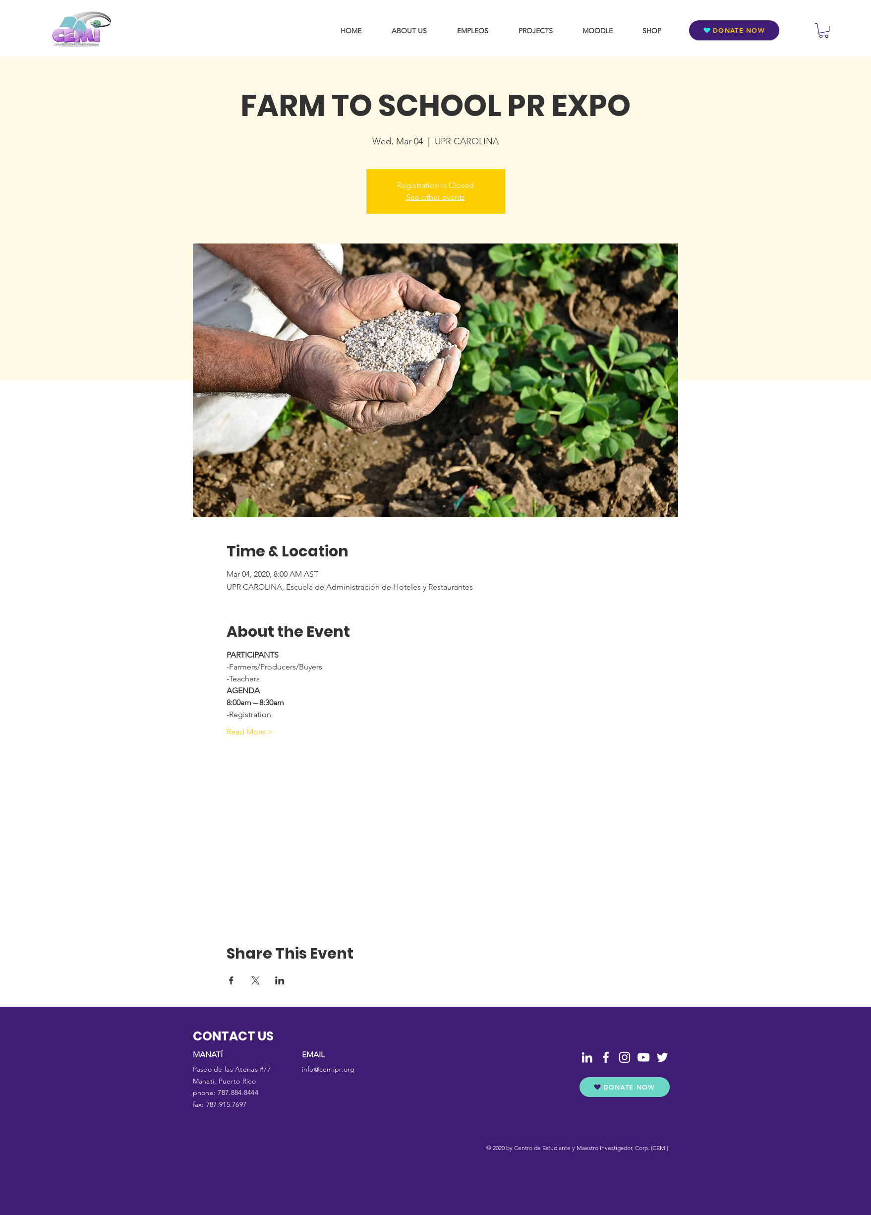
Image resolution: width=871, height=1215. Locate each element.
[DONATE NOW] (734, 30)
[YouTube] (643, 1057)
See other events (435, 197)
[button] (823, 30)
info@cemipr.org (328, 1069)
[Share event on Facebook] (231, 980)
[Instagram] (624, 1057)
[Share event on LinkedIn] (280, 980)
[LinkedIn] (587, 1057)
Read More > (250, 731)
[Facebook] (605, 1057)
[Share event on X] (255, 980)
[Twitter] (662, 1057)
